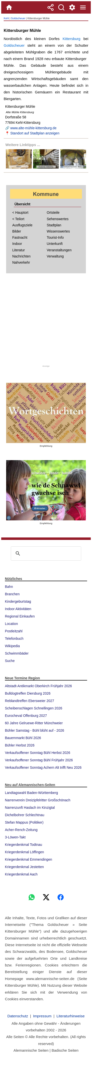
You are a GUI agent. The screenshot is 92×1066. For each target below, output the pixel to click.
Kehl (6, 18)
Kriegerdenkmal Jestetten (24, 867)
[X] (46, 897)
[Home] (9, 7)
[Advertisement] (46, 321)
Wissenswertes (58, 231)
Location (11, 624)
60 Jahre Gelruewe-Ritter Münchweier (34, 723)
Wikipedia (12, 646)
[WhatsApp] (31, 897)
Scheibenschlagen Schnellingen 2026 (33, 708)
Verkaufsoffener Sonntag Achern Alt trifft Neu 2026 (43, 767)
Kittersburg (71, 39)
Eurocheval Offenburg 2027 (26, 716)
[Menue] (83, 7)
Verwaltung (55, 256)
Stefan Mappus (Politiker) (24, 822)
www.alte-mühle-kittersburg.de (33, 128)
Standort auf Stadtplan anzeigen (34, 133)
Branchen (12, 594)
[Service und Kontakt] (72, 7)
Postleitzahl (14, 631)
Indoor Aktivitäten (18, 609)
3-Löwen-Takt (15, 837)
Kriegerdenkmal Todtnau (23, 845)
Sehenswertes (58, 219)
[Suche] (61, 7)
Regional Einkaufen (20, 616)
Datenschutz (17, 1016)
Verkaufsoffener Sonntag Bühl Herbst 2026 (37, 753)
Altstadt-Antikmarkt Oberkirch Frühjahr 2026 (38, 686)
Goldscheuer (18, 18)
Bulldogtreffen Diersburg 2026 (28, 693)
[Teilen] (50, 7)
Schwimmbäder (16, 653)
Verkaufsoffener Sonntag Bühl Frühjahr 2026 (39, 760)
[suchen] (45, 553)
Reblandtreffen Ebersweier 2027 (29, 701)
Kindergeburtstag (18, 601)
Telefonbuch (14, 638)
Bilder (16, 231)
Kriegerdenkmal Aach (21, 874)
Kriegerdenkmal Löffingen (24, 852)
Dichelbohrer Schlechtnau (24, 815)
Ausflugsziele (22, 225)
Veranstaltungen (59, 250)
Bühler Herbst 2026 (20, 745)
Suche (10, 661)
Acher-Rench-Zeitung (21, 830)
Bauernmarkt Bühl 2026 (23, 738)
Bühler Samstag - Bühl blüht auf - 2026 (34, 730)
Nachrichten (21, 256)
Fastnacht (19, 237)
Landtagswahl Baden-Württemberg (31, 793)
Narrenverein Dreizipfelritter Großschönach (37, 800)
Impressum (42, 1016)
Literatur (18, 250)
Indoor (17, 244)
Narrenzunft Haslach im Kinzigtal (30, 808)
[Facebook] (60, 897)
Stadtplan (54, 225)
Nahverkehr (21, 262)
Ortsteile (53, 212)
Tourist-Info (55, 237)
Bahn (9, 587)
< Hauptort (20, 212)
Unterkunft (55, 244)
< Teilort (18, 219)
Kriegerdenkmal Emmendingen (28, 859)
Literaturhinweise (70, 1016)
